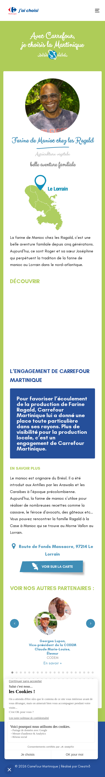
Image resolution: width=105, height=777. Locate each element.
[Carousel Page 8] (42, 673)
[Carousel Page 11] (55, 673)
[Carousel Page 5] (29, 673)
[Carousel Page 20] (93, 673)
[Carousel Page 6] (33, 673)
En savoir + (52, 663)
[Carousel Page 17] (80, 673)
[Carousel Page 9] (46, 673)
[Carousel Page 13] (63, 673)
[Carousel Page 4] (25, 673)
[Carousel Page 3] (21, 673)
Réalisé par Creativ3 (75, 766)
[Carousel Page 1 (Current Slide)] (12, 673)
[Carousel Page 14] (67, 673)
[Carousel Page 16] (76, 673)
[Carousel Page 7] (38, 673)
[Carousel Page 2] (17, 673)
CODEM (53, 658)
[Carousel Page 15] (72, 673)
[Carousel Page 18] (84, 673)
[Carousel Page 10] (50, 673)
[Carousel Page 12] (59, 673)
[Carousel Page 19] (88, 673)
